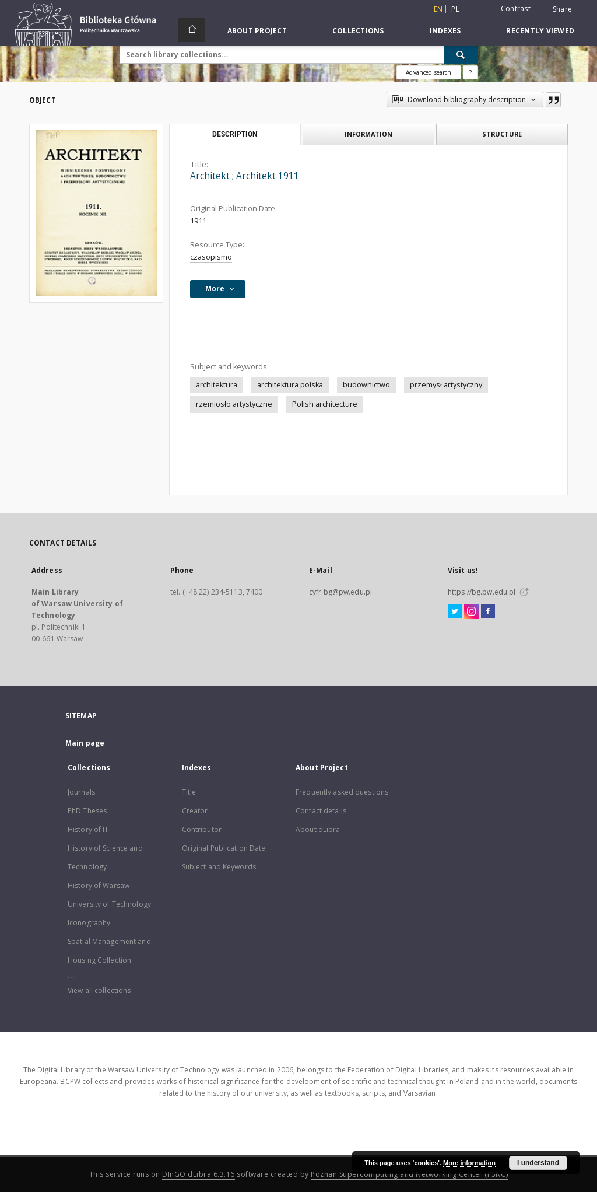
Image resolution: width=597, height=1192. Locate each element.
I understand (538, 1163)
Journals (81, 792)
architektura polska (290, 385)
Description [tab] (234, 134)
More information (469, 1162)
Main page (84, 743)
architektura (216, 385)
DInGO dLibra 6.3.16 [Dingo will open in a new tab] (198, 1174)
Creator (195, 811)
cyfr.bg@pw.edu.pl (340, 592)
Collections (358, 31)
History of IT (88, 829)
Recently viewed (540, 31)
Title (189, 792)
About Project (257, 31)
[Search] (461, 54)
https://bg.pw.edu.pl (481, 592)
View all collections (99, 990)
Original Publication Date (224, 848)
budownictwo (366, 385)
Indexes (445, 31)
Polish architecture (324, 404)
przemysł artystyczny (446, 385)
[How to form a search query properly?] (470, 72)
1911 (198, 221)
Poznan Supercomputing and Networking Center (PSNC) (409, 1174)
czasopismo (211, 257)
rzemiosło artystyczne (234, 404)
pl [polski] (455, 9)
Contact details (321, 811)
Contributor (202, 829)
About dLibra (318, 829)
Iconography (89, 923)
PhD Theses (87, 811)
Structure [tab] (502, 134)
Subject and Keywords (219, 867)
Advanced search (428, 72)
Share (562, 9)
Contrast (516, 8)
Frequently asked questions (342, 792)
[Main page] (191, 30)
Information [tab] (368, 134)
